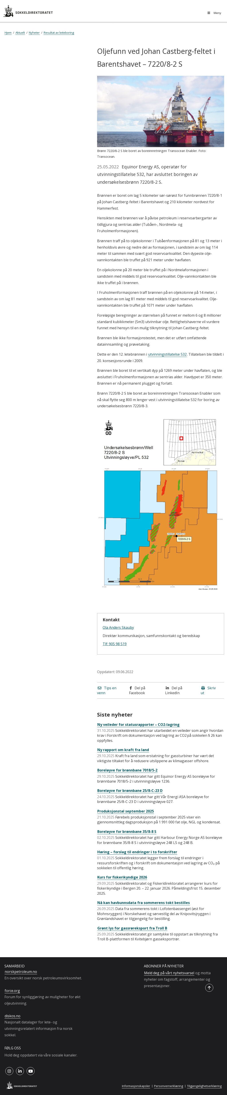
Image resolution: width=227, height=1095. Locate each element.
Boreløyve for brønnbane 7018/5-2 (127, 770)
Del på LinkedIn (173, 690)
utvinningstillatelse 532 (167, 354)
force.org (12, 990)
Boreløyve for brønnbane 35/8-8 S (126, 831)
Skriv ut (208, 690)
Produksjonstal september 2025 (125, 811)
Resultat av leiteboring (59, 33)
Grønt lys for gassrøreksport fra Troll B (132, 928)
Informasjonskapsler (136, 1086)
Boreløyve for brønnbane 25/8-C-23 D (129, 790)
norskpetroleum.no (21, 971)
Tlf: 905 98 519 (115, 643)
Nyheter (34, 33)
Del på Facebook (137, 690)
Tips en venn (106, 690)
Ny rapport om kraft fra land (123, 749)
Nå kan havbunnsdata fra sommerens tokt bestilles (143, 902)
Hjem (8, 33)
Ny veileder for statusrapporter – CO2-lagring (138, 724)
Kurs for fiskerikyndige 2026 (122, 877)
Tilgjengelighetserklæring (204, 1086)
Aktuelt (20, 33)
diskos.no (12, 1015)
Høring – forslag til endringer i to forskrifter (137, 852)
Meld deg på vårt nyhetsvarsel (169, 972)
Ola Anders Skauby (118, 627)
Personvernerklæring (168, 1086)
